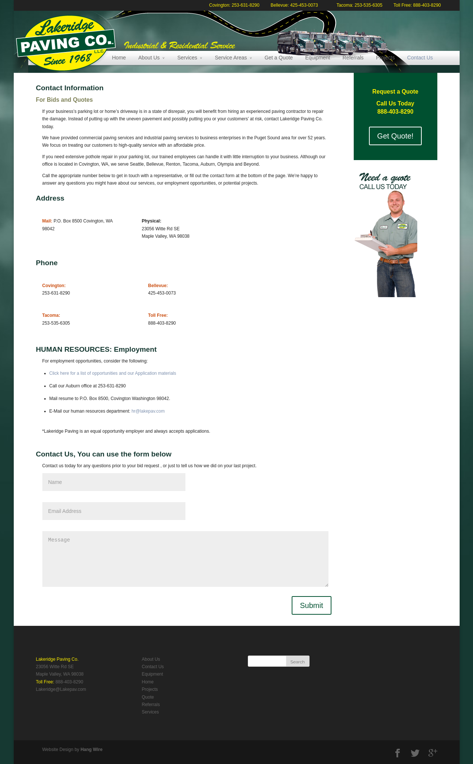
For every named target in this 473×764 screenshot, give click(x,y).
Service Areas (231, 58)
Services (187, 58)
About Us (149, 58)
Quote (148, 697)
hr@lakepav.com (148, 411)
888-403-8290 (69, 682)
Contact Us (420, 58)
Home (119, 58)
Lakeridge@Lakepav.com (61, 689)
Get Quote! (395, 136)
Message (185, 559)
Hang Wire (92, 749)
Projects (385, 58)
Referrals (353, 58)
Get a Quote (279, 58)
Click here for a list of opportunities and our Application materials (112, 373)
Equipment (317, 58)
